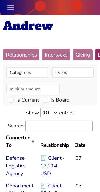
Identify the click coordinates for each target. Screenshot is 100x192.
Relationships (21, 54)
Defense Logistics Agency (16, 166)
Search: (50, 126)
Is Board (60, 100)
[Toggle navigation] (10, 7)
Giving (82, 54)
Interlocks (56, 54)
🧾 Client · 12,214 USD (52, 166)
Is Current (27, 100)
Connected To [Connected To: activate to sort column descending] (18, 141)
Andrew (28, 26)
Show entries (50, 113)
